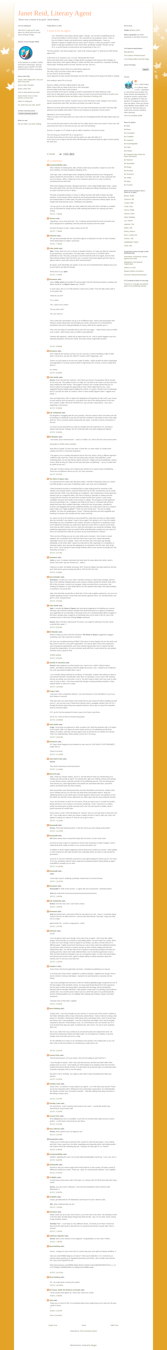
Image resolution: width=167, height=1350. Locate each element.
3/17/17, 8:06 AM (56, 346)
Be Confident (128, 137)
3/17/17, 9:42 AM (56, 627)
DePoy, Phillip (129, 210)
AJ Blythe (53, 1177)
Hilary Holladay (129, 217)
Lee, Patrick (128, 221)
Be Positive (128, 151)
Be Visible (127, 178)
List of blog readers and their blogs (136, 59)
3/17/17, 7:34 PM (56, 1231)
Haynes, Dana (129, 214)
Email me (144, 37)
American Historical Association (135, 275)
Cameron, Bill (129, 199)
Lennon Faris (54, 1055)
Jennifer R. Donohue (57, 663)
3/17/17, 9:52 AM (56, 658)
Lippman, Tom (129, 224)
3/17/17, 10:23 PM (56, 1285)
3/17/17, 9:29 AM (56, 572)
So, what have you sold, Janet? (29, 105)
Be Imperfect (128, 140)
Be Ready (127, 167)
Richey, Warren (129, 231)
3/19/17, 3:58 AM (56, 1296)
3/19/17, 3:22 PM (56, 1311)
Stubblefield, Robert (131, 242)
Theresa (52, 218)
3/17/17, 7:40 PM (56, 1242)
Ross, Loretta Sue (130, 235)
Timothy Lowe (54, 1084)
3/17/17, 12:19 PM (56, 831)
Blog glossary (129, 52)
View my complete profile (133, 115)
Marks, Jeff (128, 228)
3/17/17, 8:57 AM (56, 474)
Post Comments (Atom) (88, 1331)
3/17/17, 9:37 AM (56, 601)
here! (61, 751)
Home (84, 1325)
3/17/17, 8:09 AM (56, 373)
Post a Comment (56, 1315)
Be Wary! (127, 181)
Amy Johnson (54, 1129)
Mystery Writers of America (133, 271)
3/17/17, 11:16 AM (56, 769)
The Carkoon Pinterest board (134, 55)
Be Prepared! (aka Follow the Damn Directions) (134, 155)
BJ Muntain (53, 437)
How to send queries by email (28, 92)
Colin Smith (53, 248)
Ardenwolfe (53, 1165)
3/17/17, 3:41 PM (56, 1051)
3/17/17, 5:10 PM (56, 1111)
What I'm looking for (25, 101)
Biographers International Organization (133, 263)
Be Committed (129, 133)
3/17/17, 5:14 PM (56, 1124)
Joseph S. (53, 966)
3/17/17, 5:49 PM (56, 1150)
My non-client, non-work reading (29, 124)
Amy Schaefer (54, 577)
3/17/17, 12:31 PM (56, 881)
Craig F (52, 691)
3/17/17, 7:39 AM (56, 231)
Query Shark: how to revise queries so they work (28, 97)
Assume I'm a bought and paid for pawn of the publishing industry (136, 285)
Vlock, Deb (128, 246)
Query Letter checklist (26, 85)
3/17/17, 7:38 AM (56, 214)
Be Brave (127, 129)
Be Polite (127, 147)
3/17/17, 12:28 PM (56, 866)
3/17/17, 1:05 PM (56, 896)
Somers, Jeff (128, 238)
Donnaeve (53, 279)
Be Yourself (128, 185)
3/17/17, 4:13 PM (56, 1079)
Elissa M (52, 774)
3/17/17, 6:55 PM (56, 1192)
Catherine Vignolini (56, 1236)
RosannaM (53, 825)
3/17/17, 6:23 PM (56, 1173)
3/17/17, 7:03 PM (56, 1207)
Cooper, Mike (129, 203)
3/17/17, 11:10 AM (56, 754)
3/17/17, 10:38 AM (56, 720)
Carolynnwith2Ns (56, 165)
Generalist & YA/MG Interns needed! (63, 444)
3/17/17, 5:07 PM (56, 1099)
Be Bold (127, 126)
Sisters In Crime (130, 267)
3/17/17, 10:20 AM (56, 687)
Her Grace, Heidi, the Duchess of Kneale (64, 1290)
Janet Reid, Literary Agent (54, 13)
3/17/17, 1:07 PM (56, 926)
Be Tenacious (129, 174)
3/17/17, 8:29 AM (56, 408)
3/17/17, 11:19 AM (56, 821)
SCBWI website (55, 655)
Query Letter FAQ (24, 89)
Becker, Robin (129, 196)
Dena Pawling (54, 1008)
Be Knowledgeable (131, 144)
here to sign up (27, 30)
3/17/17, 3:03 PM (56, 1004)
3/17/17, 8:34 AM (56, 432)
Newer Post (53, 1325)
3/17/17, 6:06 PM (56, 1160)
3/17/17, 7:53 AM (56, 275)
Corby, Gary (128, 206)
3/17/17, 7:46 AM (56, 244)
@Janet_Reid (135, 30)
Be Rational (128, 160)
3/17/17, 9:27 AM (56, 553)
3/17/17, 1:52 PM (56, 962)
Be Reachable (129, 163)
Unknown (53, 236)
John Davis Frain (55, 759)
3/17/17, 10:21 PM (56, 1272)
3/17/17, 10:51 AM (56, 737)
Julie (51, 1300)
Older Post (114, 1325)
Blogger (93, 1345)
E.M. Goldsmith (55, 413)
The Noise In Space (56, 479)
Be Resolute (128, 171)
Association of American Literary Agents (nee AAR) (135, 257)
